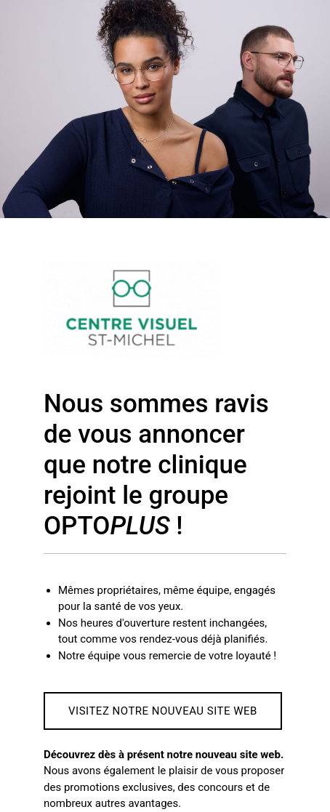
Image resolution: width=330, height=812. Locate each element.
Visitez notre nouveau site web (162, 710)
